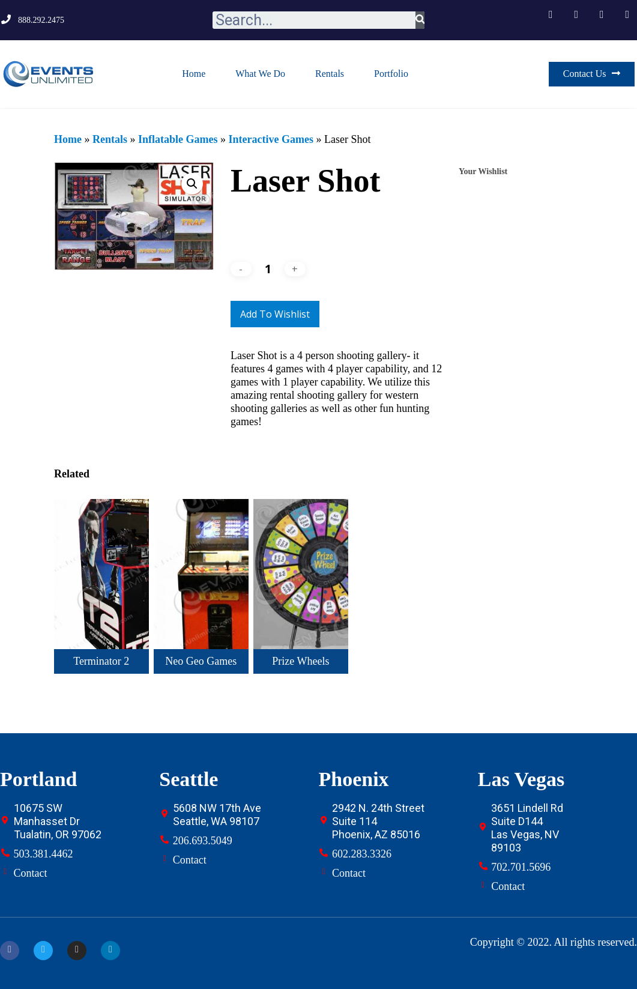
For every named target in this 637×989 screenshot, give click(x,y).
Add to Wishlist (275, 314)
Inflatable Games (178, 139)
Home (193, 73)
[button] (592, 74)
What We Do (260, 73)
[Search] (419, 20)
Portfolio (391, 73)
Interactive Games (270, 139)
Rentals (329, 73)
